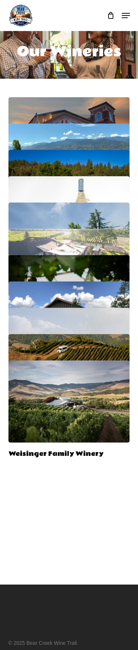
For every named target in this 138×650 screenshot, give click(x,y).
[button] (126, 15)
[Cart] (111, 15)
